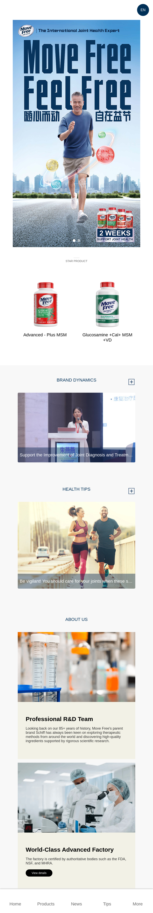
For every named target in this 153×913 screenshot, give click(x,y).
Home (15, 903)
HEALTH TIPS (76, 489)
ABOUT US (76, 619)
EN (142, 10)
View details (39, 873)
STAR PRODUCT (76, 261)
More (138, 903)
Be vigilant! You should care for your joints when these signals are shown (77, 581)
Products (46, 903)
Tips (107, 903)
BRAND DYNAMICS (76, 380)
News (76, 903)
